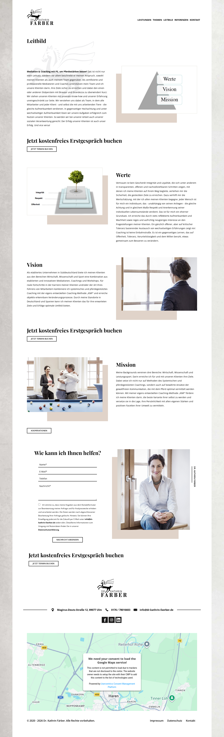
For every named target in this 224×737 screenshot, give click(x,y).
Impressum (156, 720)
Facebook (105, 620)
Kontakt (190, 720)
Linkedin (118, 620)
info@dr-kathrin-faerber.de (153, 610)
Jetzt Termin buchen (42, 149)
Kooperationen (39, 430)
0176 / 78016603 (117, 610)
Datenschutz (174, 720)
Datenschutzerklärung (48, 529)
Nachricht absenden (67, 539)
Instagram (112, 620)
